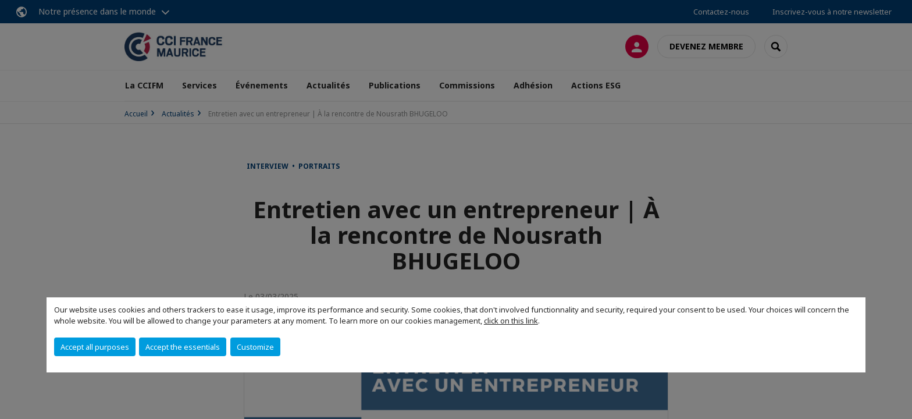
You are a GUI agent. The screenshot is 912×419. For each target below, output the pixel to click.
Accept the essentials (182, 347)
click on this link (511, 320)
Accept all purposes (94, 347)
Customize (255, 347)
